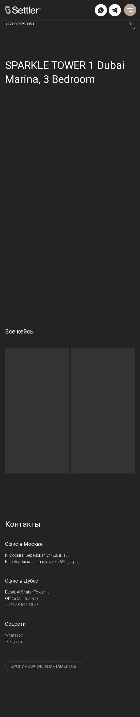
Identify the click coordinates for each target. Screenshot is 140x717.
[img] (101, 10)
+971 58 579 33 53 (22, 604)
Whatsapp (14, 635)
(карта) (74, 561)
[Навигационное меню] (130, 10)
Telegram (13, 641)
